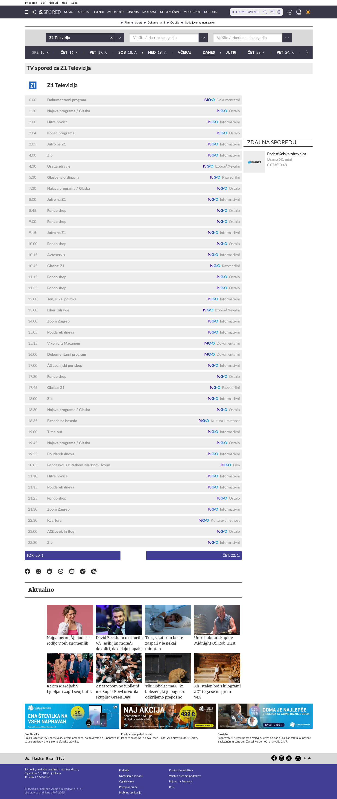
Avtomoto (115, 12)
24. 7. (150, 52)
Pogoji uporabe (128, 787)
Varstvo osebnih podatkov (185, 776)
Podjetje (124, 770)
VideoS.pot (192, 12)
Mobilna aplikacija (130, 792)
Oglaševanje (126, 781)
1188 (74, 2)
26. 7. (209, 52)
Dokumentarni (154, 22)
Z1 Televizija (62, 85)
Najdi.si (53, 2)
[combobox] (49, 38)
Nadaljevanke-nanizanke (197, 22)
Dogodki (210, 12)
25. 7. (179, 52)
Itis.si (64, 2)
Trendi (99, 12)
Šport (137, 22)
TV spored (31, 2)
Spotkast (149, 12)
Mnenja (133, 12)
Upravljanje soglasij (130, 776)
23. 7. (121, 52)
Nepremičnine (170, 12)
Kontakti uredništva (181, 770)
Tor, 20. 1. (35, 555)
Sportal (84, 12)
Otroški (173, 22)
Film (125, 22)
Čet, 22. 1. (231, 555)
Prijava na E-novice (180, 781)
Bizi (43, 2)
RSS (171, 787)
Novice (69, 12)
